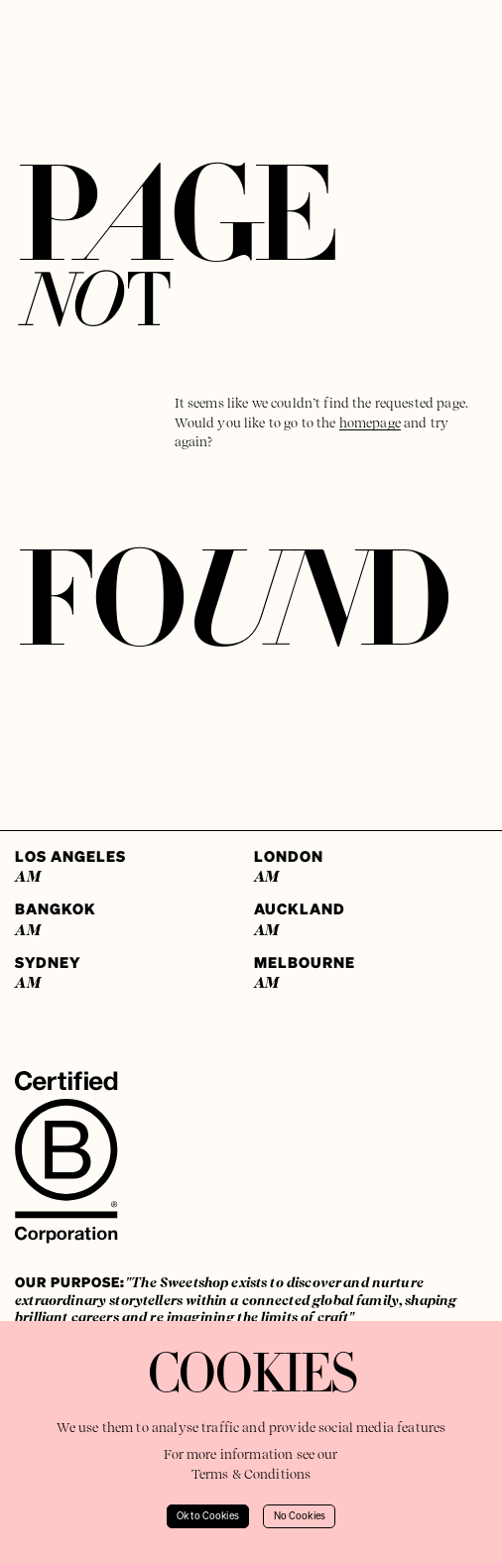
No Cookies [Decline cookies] (300, 1516)
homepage (370, 423)
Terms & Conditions (251, 1474)
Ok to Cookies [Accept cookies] (208, 1516)
